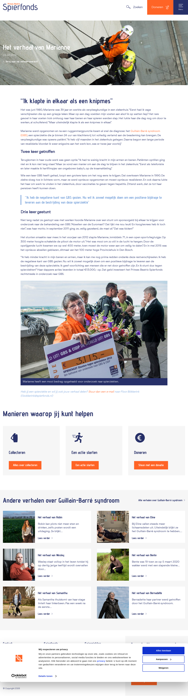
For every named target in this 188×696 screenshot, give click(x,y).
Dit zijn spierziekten (96, 650)
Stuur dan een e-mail (101, 391)
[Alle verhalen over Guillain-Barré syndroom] (161, 501)
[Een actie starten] (94, 451)
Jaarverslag (51, 650)
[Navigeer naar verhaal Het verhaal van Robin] (47, 527)
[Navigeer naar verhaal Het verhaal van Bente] (141, 565)
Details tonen (45, 690)
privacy (101, 675)
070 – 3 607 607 (18, 653)
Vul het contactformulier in (19, 649)
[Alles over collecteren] (31, 451)
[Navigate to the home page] (20, 7)
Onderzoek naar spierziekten (102, 655)
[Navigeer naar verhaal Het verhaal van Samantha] (47, 603)
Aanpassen (163, 673)
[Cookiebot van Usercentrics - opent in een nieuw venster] (19, 690)
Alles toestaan (163, 664)
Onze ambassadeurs (56, 655)
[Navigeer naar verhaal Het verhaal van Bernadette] (141, 603)
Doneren (160, 7)
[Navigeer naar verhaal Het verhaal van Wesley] (47, 565)
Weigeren (163, 682)
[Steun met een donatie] (156, 451)
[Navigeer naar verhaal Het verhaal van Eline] (141, 527)
